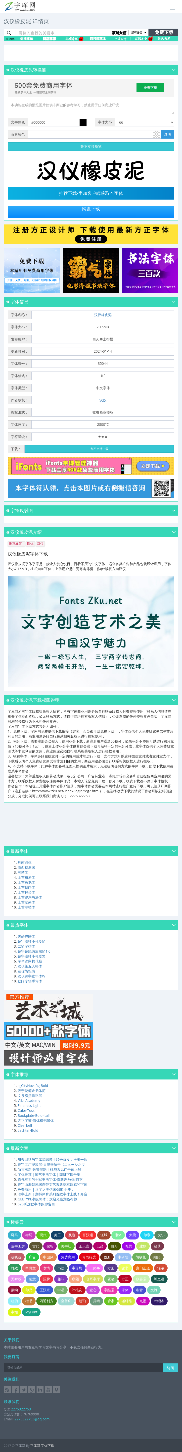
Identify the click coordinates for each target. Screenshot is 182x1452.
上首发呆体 (26, 902)
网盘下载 (91, 208)
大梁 (132, 1235)
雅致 (14, 1268)
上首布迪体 (26, 877)
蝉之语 (159, 1279)
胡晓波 (16, 1257)
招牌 (46, 1279)
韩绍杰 (159, 1300)
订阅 (170, 1367)
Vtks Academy (29, 1100)
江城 (103, 1235)
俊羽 (49, 1246)
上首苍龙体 (26, 882)
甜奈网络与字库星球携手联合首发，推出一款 (52, 1159)
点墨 (142, 1300)
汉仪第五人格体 (30, 966)
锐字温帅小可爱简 (32, 941)
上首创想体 (26, 887)
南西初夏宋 (26, 867)
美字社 (66, 1246)
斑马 (14, 1235)
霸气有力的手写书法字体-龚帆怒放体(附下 (50, 1179)
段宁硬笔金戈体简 (32, 1090)
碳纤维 (127, 1300)
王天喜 (84, 1246)
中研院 (123, 1257)
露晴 (96, 1300)
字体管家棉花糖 (30, 961)
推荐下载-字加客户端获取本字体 (91, 193)
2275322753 (20, 1409)
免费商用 (68, 1257)
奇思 (128, 1246)
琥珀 (82, 1300)
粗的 (14, 1300)
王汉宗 (45, 1290)
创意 (32, 1279)
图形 (106, 1257)
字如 (14, 1312)
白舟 (114, 1246)
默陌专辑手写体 (30, 981)
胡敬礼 (141, 1257)
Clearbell (25, 1125)
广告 (32, 1257)
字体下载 (47, 1445)
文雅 (153, 1290)
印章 (146, 1235)
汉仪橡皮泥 (103, 314)
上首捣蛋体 (26, 892)
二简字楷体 (26, 946)
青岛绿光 (89, 1257)
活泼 (160, 1268)
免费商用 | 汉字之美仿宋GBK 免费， (46, 1189)
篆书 (125, 1268)
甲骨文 (30, 1268)
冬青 (139, 1290)
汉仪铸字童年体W (31, 976)
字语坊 (77, 1268)
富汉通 (88, 1235)
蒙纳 (14, 1290)
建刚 (142, 1246)
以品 (99, 1246)
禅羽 (28, 1235)
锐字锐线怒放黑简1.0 (34, 951)
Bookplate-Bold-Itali (33, 1115)
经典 (157, 1246)
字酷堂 (109, 1290)
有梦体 (23, 872)
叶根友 (77, 1290)
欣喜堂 (141, 1279)
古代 (35, 1246)
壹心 (93, 1290)
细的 (156, 1257)
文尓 (161, 1235)
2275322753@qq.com (32, 1419)
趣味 (60, 1279)
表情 (46, 1268)
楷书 (28, 1300)
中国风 (48, 1257)
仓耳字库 (93, 1279)
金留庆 (66, 1300)
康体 (118, 1235)
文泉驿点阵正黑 (30, 1095)
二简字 (95, 1268)
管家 (110, 1300)
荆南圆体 (25, 862)
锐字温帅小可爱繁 (32, 956)
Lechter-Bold (28, 1130)
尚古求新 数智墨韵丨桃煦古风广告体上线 (49, 1169)
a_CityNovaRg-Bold (33, 1085)
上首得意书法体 (30, 897)
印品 (28, 1290)
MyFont (31, 1312)
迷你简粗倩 (26, 971)
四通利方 (46, 1300)
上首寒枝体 (26, 907)
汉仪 (102, 400)
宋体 (125, 1290)
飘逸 (71, 1235)
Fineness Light (29, 1105)
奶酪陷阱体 (26, 936)
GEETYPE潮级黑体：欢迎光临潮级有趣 (47, 1199)
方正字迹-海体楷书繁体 (36, 1120)
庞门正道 (143, 1268)
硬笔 (110, 1279)
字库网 (35, 1445)
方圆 (110, 1268)
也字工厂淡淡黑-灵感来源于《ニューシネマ (51, 1164)
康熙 (75, 1279)
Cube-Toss (26, 1110)
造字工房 (18, 1246)
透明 (167, 134)
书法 (60, 1268)
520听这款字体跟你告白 (36, 1204)
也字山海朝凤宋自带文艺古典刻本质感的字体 (52, 1184)
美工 (57, 1235)
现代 (43, 1235)
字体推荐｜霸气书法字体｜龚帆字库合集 (49, 1174)
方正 (125, 1279)
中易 (60, 1290)
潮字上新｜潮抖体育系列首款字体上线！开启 (52, 1194)
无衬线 (16, 1279)
